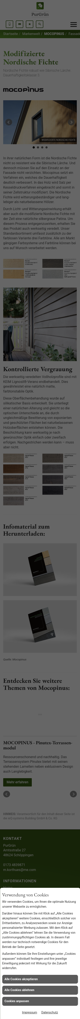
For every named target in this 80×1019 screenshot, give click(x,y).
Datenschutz (49, 1012)
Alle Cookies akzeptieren (21, 979)
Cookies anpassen (16, 1001)
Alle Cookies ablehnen (19, 990)
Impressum (29, 1012)
